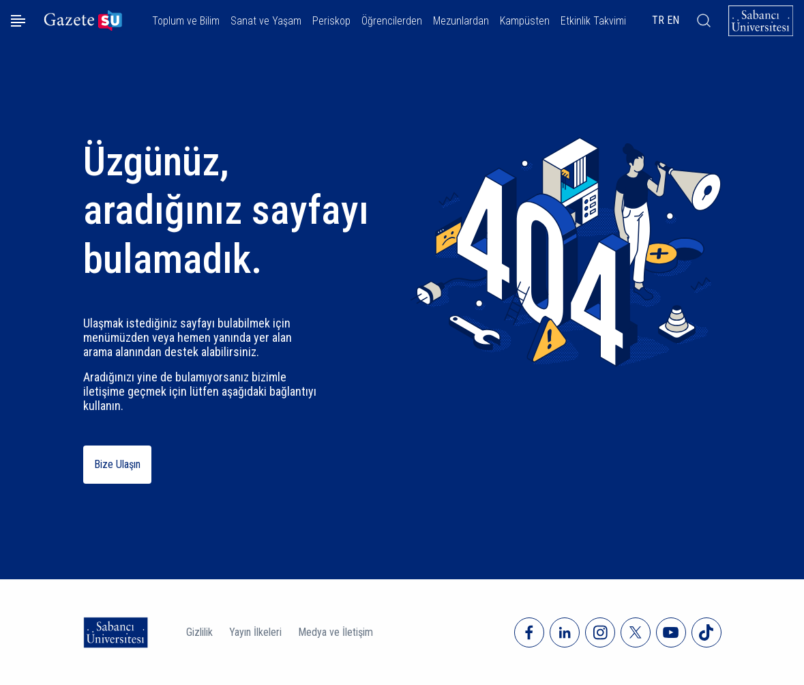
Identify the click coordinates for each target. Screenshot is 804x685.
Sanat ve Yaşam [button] (265, 20)
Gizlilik (199, 632)
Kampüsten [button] (525, 20)
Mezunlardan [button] (461, 20)
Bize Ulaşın (117, 464)
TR (658, 20)
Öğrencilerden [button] (391, 20)
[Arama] (704, 20)
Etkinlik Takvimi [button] (593, 20)
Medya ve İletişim (335, 632)
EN (673, 20)
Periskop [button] (331, 20)
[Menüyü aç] (18, 21)
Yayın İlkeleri (255, 632)
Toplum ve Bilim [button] (186, 20)
